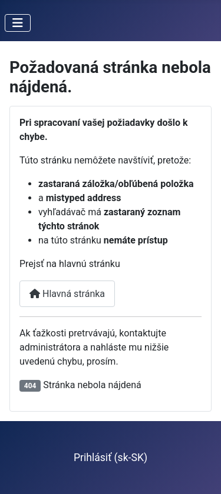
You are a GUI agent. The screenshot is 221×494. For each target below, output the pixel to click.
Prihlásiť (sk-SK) (110, 457)
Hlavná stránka (67, 293)
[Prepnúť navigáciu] (18, 23)
